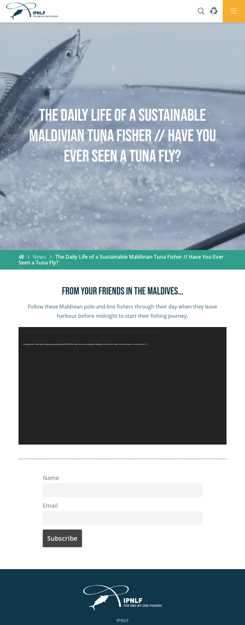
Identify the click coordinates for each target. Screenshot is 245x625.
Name (51, 478)
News (39, 256)
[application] (123, 385)
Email (50, 505)
